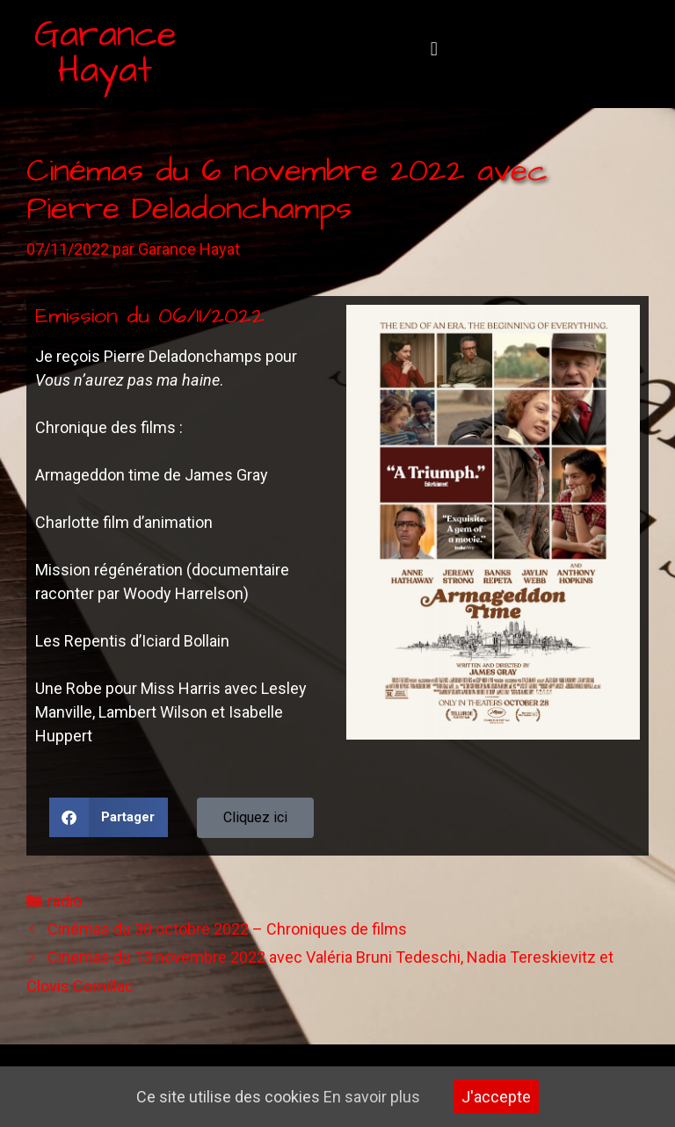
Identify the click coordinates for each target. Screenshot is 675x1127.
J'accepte (496, 1096)
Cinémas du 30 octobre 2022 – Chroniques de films (227, 929)
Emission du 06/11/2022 (150, 315)
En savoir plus (371, 1096)
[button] (433, 49)
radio (64, 901)
